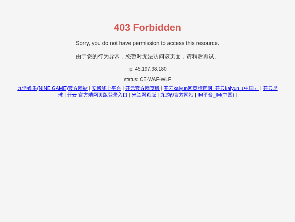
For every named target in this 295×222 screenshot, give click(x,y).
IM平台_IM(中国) (215, 94)
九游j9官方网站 (176, 94)
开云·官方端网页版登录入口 (97, 94)
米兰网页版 (144, 94)
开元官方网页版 (142, 88)
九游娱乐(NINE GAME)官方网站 (52, 88)
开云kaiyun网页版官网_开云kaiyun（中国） (211, 88)
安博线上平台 (106, 88)
